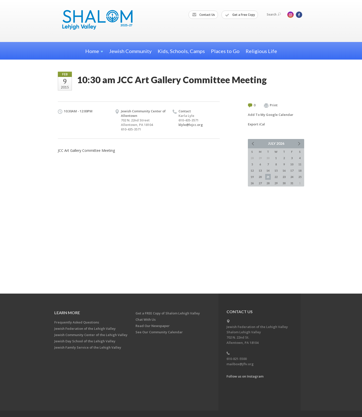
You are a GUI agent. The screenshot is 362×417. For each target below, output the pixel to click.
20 (260, 176)
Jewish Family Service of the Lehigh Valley (87, 347)
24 (291, 176)
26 (252, 183)
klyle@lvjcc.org (190, 124)
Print (271, 105)
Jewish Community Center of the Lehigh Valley (90, 335)
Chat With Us (145, 319)
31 (291, 183)
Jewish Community (130, 51)
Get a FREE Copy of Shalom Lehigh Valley (167, 313)
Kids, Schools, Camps (181, 51)
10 (291, 164)
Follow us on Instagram (245, 376)
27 (260, 183)
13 (260, 170)
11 (299, 164)
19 (252, 176)
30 (284, 183)
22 (276, 176)
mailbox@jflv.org (240, 364)
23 (284, 176)
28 (267, 183)
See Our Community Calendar (159, 332)
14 (267, 170)
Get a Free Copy (240, 15)
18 (299, 170)
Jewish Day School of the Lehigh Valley (84, 341)
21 (267, 176)
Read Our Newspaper (152, 325)
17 (291, 170)
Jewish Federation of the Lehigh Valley (85, 328)
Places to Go (225, 51)
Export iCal (256, 124)
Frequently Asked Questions (76, 322)
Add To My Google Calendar (270, 114)
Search (274, 14)
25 (299, 176)
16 (284, 170)
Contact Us (203, 15)
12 (252, 170)
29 (276, 183)
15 (276, 170)
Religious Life (261, 51)
